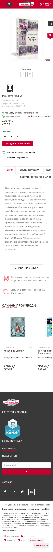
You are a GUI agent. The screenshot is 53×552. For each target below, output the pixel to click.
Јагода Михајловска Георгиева (23, 113)
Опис (10, 170)
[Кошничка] (47, 4)
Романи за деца (10, 100)
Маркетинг (11, 540)
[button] (26, 152)
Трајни (23, 540)
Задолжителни (13, 536)
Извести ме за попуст (41, 116)
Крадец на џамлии (14, 351)
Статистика (29, 536)
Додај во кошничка (20, 143)
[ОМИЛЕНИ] (40, 4)
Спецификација (29, 170)
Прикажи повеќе (9, 530)
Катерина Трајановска (21, 358)
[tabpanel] (26, 37)
